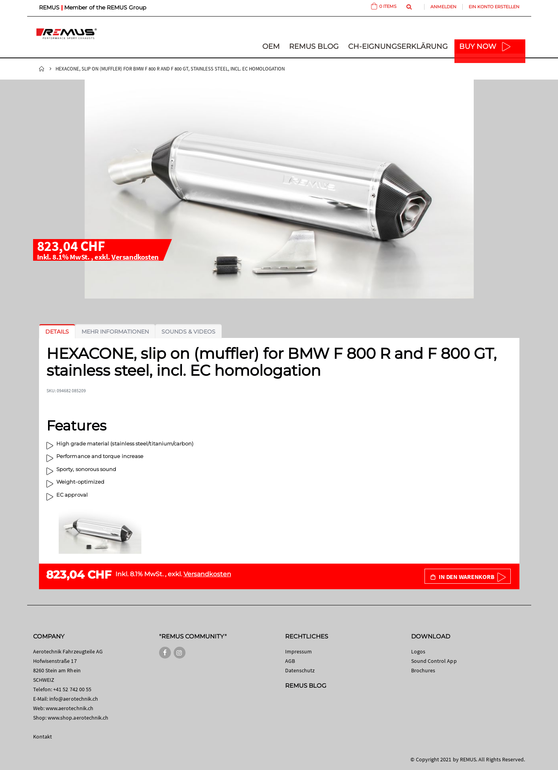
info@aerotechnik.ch (73, 698)
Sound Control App (434, 660)
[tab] (57, 331)
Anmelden (443, 6)
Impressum (298, 651)
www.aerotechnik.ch (69, 708)
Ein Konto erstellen (494, 6)
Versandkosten (135, 257)
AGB (290, 660)
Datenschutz (300, 670)
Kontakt (42, 736)
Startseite (41, 68)
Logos (418, 651)
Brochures (423, 670)
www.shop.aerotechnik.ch (78, 717)
